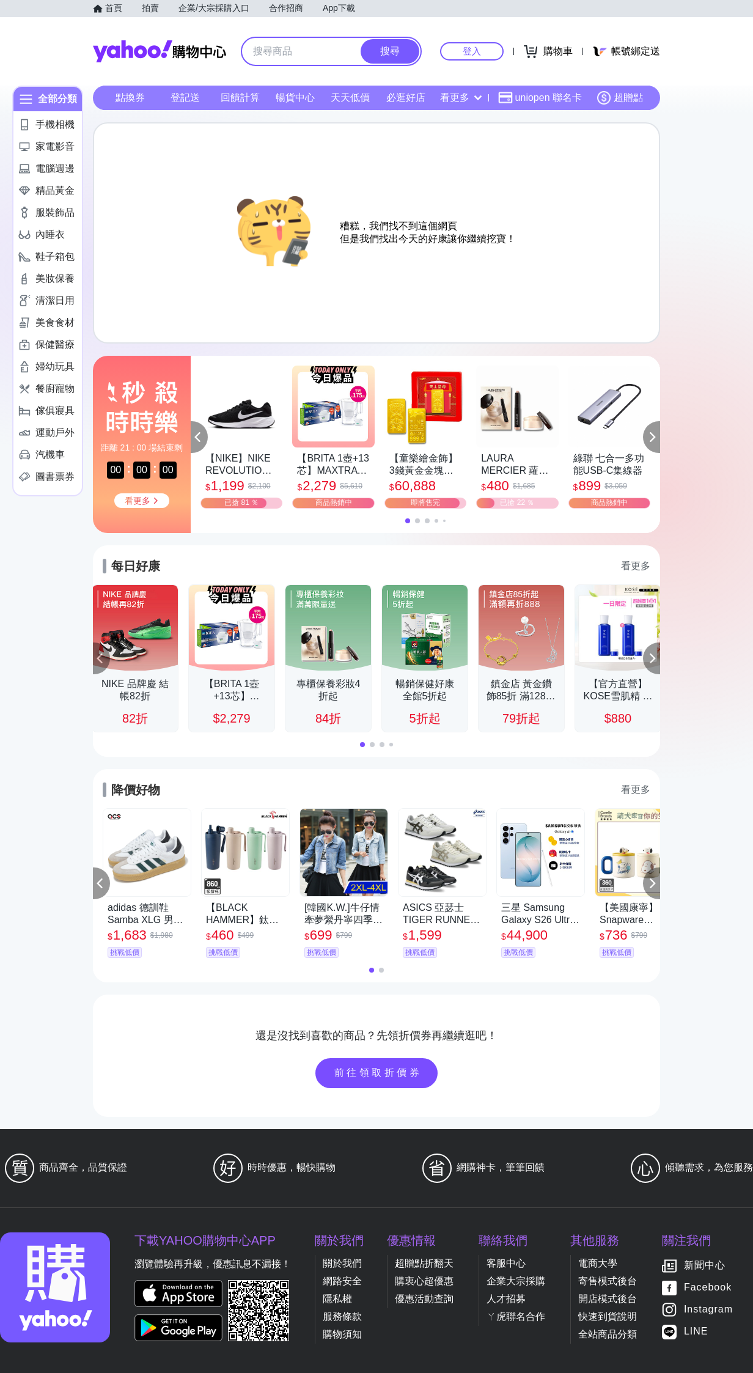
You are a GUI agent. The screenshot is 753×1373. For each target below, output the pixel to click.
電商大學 (597, 1263)
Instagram (708, 1310)
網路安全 (342, 1281)
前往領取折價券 (378, 1072)
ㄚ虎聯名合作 (516, 1316)
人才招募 (506, 1299)
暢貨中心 (295, 97)
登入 (472, 51)
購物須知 (342, 1334)
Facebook (708, 1288)
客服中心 (506, 1263)
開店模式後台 (607, 1299)
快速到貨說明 (607, 1316)
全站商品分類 (607, 1334)
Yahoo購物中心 (159, 51)
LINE (696, 1332)
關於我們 (342, 1263)
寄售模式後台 (607, 1281)
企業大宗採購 (516, 1281)
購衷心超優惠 (424, 1281)
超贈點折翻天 (424, 1263)
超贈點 (620, 97)
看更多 (461, 97)
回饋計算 (240, 97)
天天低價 (350, 97)
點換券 (130, 97)
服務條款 (342, 1316)
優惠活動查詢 (424, 1299)
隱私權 (337, 1299)
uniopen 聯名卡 (540, 97)
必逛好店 (405, 97)
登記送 (185, 97)
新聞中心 (704, 1266)
